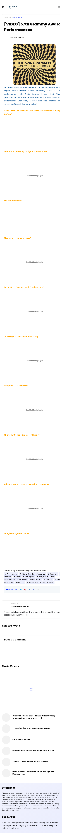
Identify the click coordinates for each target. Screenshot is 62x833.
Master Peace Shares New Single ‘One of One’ (33, 750)
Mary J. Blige (36, 580)
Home (7, 17)
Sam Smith (33, 582)
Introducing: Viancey (22, 739)
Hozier (18, 577)
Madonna (23, 580)
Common (53, 574)
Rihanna (20, 582)
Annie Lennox (16, 18)
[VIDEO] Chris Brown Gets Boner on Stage (31, 728)
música (49, 580)
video (51, 582)
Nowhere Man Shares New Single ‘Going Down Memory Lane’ (33, 772)
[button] (38, 589)
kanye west (43, 577)
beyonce (41, 574)
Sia (43, 582)
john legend (29, 577)
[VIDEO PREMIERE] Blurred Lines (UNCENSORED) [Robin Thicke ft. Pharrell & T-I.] (33, 717)
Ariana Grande (28, 574)
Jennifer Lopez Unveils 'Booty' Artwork (30, 761)
